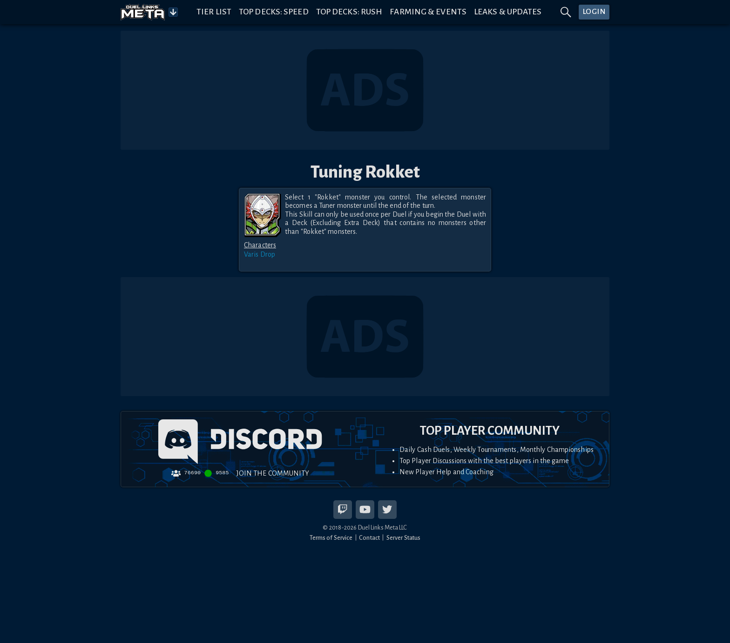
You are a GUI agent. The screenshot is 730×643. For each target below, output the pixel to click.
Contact (369, 537)
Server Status (403, 537)
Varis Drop (259, 254)
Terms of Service (331, 537)
